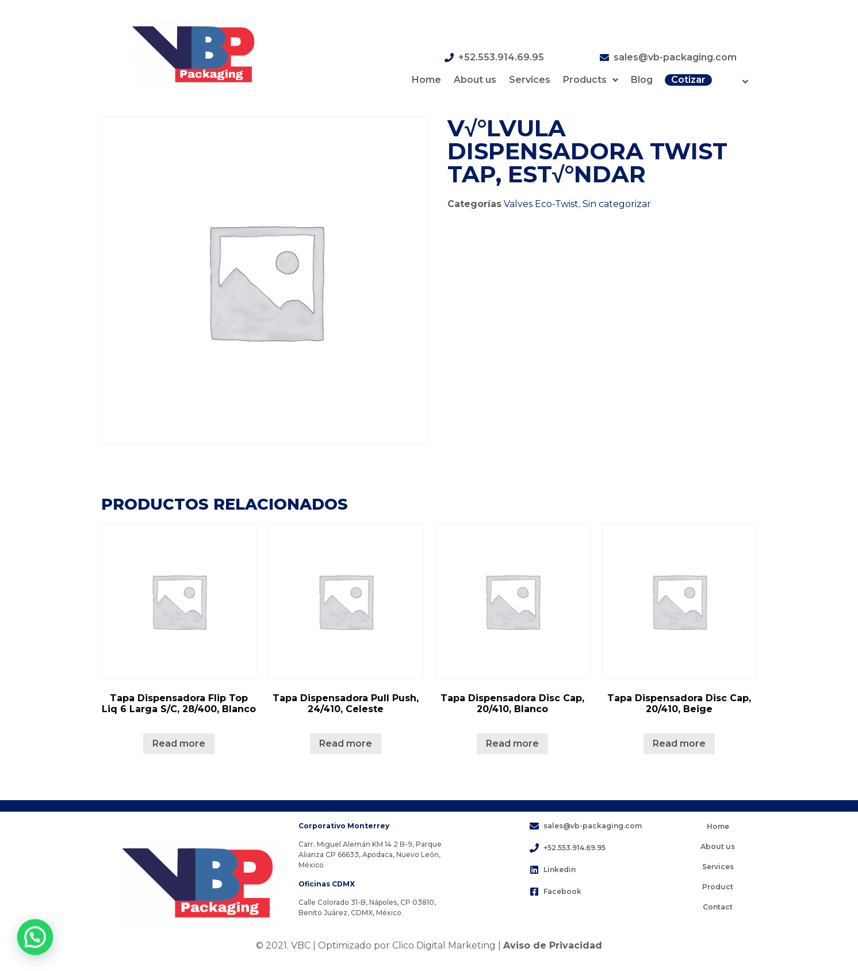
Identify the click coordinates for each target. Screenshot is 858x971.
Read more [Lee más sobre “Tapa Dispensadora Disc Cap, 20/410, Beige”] (679, 743)
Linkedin (559, 869)
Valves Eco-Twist (541, 203)
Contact (718, 907)
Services (529, 79)
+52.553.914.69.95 (501, 57)
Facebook (562, 891)
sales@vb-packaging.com (675, 57)
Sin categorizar (617, 203)
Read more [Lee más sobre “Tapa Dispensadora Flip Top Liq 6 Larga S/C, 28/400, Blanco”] (178, 743)
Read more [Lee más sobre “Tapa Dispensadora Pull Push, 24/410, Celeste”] (345, 743)
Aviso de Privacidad (552, 945)
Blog (642, 79)
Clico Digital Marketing (444, 945)
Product (717, 886)
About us (475, 79)
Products (590, 80)
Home (426, 79)
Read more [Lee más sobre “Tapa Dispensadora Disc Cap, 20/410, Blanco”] (512, 743)
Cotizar (688, 79)
